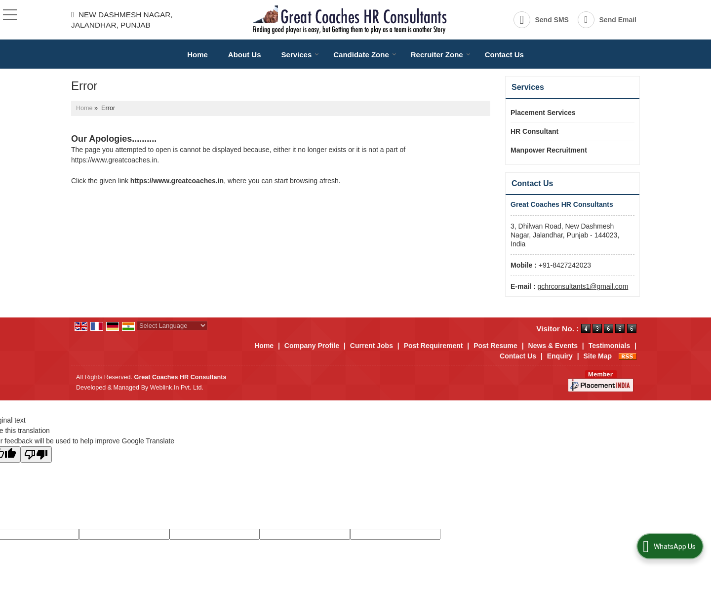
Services (300, 54)
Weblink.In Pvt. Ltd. (176, 387)
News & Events (553, 346)
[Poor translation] (36, 454)
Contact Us (504, 54)
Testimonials (610, 346)
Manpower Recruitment (549, 150)
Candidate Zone (364, 54)
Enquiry (560, 356)
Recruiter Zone (441, 54)
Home (197, 54)
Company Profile (311, 346)
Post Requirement (433, 346)
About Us (244, 54)
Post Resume (495, 346)
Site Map (598, 356)
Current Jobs (371, 346)
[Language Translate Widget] (172, 325)
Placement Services (543, 113)
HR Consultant (534, 131)
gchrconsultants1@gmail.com (582, 286)
